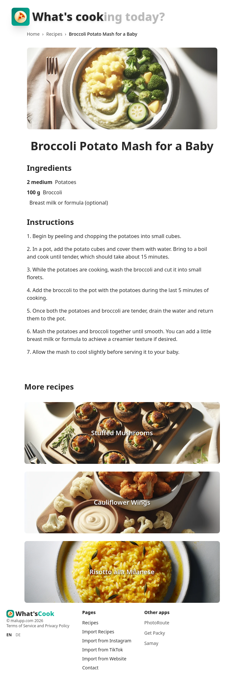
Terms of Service (21, 626)
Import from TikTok (102, 650)
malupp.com (22, 620)
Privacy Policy (57, 626)
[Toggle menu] (226, 16)
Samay (151, 643)
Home (33, 34)
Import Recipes (98, 632)
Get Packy (154, 633)
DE (17, 635)
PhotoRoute (156, 623)
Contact (90, 668)
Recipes (54, 34)
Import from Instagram (106, 641)
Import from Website (104, 659)
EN (9, 635)
